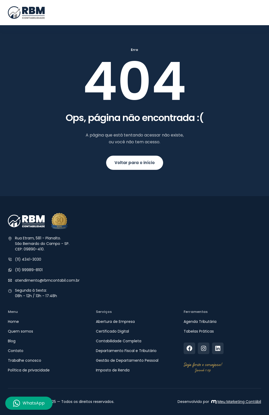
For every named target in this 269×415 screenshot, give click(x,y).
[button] (256, 12)
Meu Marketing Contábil (236, 401)
